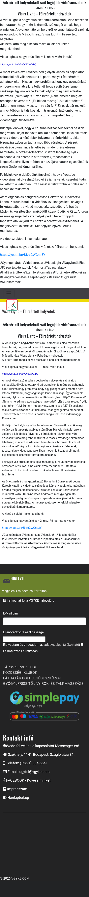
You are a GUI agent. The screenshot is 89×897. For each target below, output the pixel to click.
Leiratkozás (29, 651)
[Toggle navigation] (8, 293)
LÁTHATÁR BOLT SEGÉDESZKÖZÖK (32, 678)
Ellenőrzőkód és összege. (23, 632)
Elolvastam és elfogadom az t (41, 645)
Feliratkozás (11, 651)
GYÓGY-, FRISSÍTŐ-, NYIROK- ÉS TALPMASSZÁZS (43, 683)
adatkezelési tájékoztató (61, 645)
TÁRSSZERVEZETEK (19, 667)
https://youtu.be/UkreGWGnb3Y (22, 255)
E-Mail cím (10, 613)
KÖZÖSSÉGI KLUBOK (20, 672)
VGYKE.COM (20, 878)
